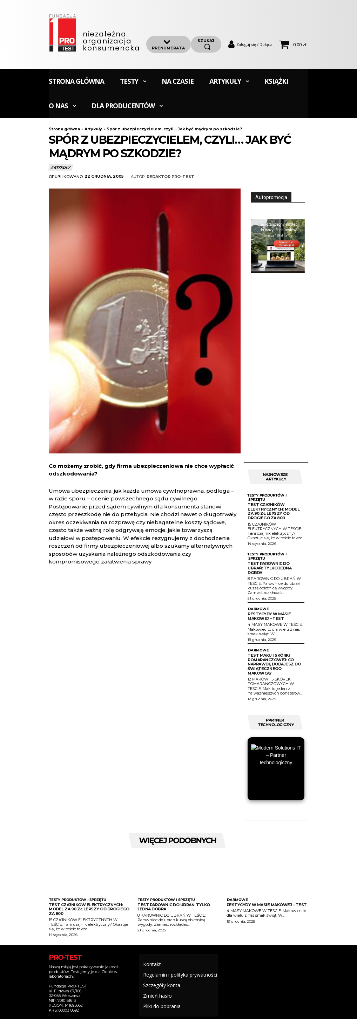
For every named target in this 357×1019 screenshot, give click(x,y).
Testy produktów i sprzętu (267, 497)
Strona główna (64, 128)
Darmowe (258, 609)
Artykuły (93, 128)
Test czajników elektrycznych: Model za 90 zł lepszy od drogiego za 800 (273, 511)
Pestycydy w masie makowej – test (269, 616)
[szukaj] (206, 44)
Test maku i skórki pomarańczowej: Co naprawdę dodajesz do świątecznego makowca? (274, 664)
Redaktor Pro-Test (170, 177)
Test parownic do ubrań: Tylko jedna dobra (269, 568)
